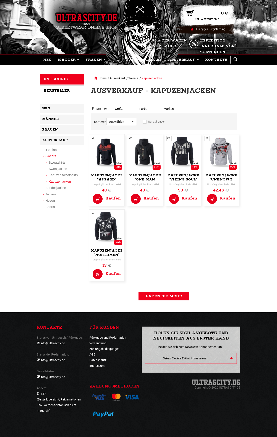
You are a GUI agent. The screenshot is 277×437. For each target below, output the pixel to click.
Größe (119, 108)
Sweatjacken (58, 169)
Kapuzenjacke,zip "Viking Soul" (186, 177)
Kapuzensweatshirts (63, 175)
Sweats (133, 78)
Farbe (143, 108)
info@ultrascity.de (52, 343)
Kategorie (55, 79)
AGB (92, 354)
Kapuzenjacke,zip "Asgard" (110, 177)
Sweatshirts (57, 162)
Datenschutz (97, 360)
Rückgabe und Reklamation (107, 337)
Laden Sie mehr (164, 296)
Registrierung (217, 29)
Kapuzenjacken (152, 78)
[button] (68, 59)
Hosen (50, 200)
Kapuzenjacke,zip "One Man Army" (148, 179)
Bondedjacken (55, 188)
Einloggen (202, 29)
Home (102, 78)
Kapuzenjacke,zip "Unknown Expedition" (225, 179)
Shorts (50, 207)
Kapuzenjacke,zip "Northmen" (110, 252)
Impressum (97, 365)
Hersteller (56, 90)
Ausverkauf (117, 78)
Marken (169, 108)
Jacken (50, 194)
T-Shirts (51, 150)
